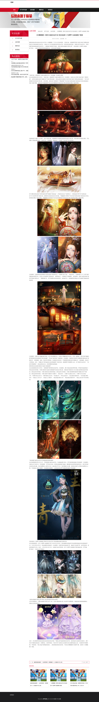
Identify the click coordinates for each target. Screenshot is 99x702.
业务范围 (32, 9)
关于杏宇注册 (23, 9)
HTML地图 (58, 698)
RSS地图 (54, 698)
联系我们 (50, 9)
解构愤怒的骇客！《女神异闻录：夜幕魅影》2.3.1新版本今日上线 (48, 662)
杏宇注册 (46, 31)
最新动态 (41, 9)
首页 (14, 9)
